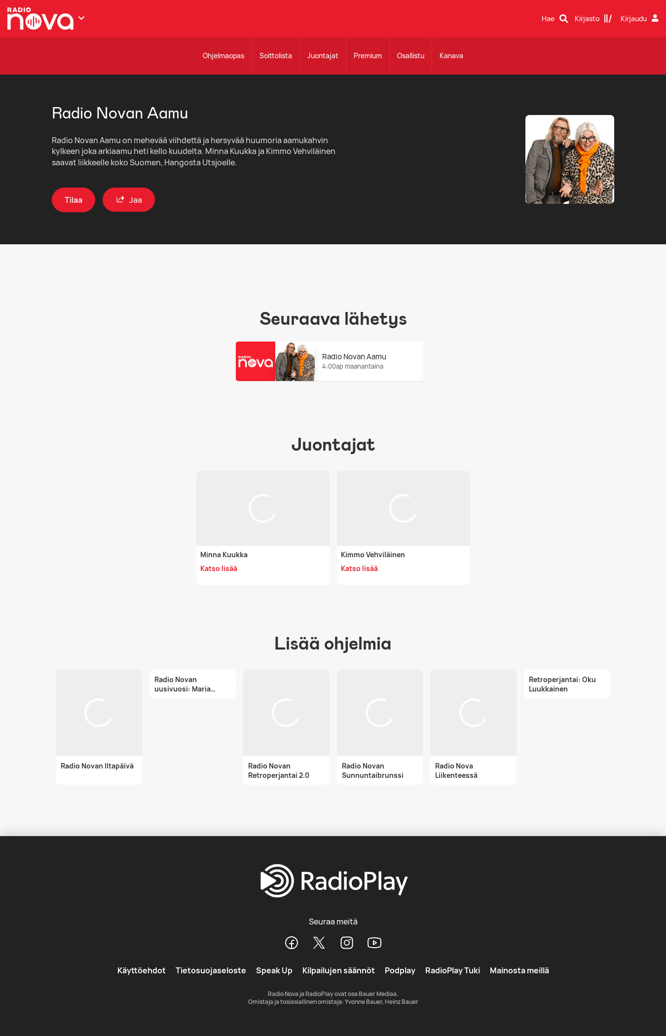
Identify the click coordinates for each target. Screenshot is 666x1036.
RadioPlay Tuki (452, 970)
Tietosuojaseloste (211, 970)
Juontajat (322, 55)
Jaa (128, 199)
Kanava (451, 55)
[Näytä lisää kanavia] (81, 18)
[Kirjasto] (593, 18)
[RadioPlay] (333, 881)
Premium (368, 55)
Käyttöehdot (141, 970)
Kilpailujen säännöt (338, 970)
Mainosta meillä (519, 970)
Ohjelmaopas (223, 55)
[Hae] (555, 18)
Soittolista (275, 55)
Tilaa (73, 199)
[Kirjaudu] (641, 18)
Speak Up (274, 970)
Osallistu (410, 55)
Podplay (400, 970)
